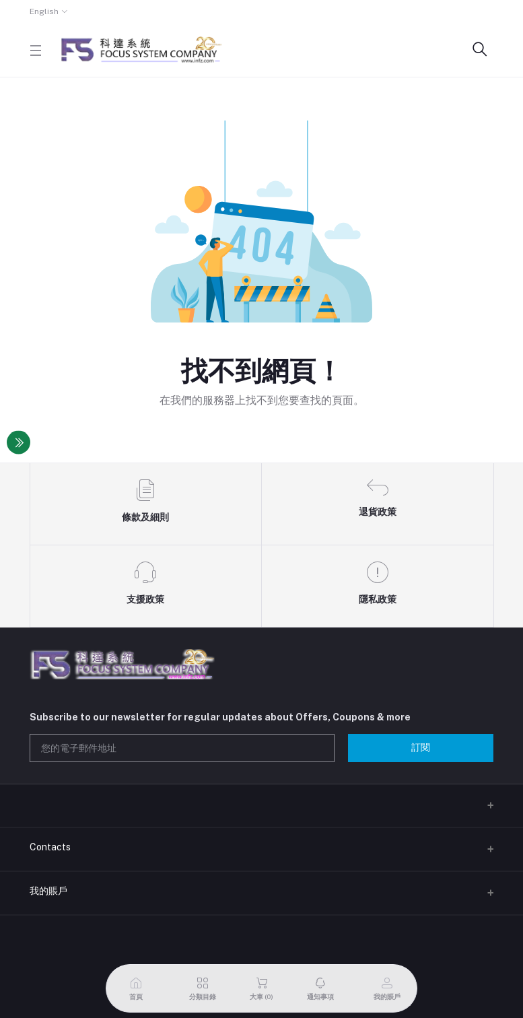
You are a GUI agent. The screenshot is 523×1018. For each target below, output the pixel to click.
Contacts (50, 847)
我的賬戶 (48, 890)
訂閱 (420, 747)
